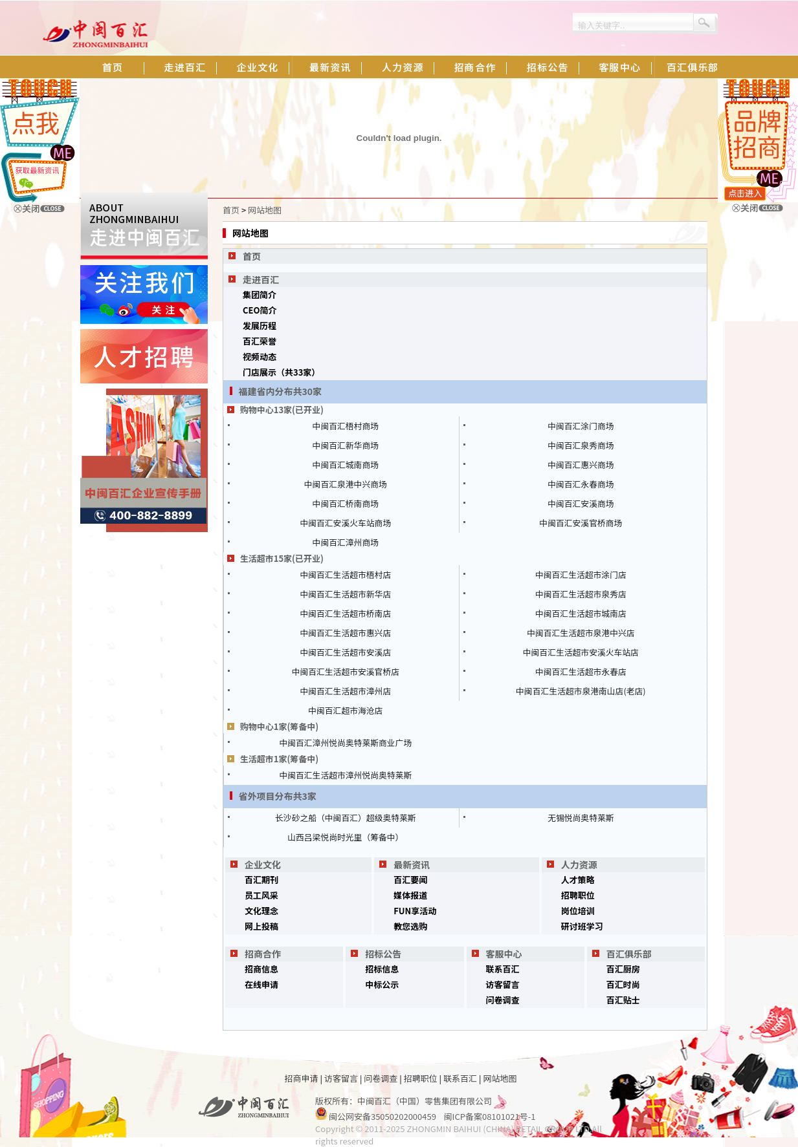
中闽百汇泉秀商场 (581, 445)
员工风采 (261, 895)
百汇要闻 (410, 880)
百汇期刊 (261, 880)
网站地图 (265, 210)
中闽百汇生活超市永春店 (580, 671)
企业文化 (263, 864)
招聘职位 (578, 895)
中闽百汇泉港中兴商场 (345, 484)
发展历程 (259, 325)
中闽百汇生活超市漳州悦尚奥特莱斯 (345, 775)
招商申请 (301, 1078)
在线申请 (261, 984)
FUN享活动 (414, 911)
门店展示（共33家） (281, 372)
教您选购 (410, 926)
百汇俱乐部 (629, 953)
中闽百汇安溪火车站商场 (345, 523)
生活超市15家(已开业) (282, 558)
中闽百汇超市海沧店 (345, 710)
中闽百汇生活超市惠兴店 (345, 633)
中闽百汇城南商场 (346, 464)
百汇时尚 (623, 984)
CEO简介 (260, 310)
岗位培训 (578, 911)
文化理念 (261, 911)
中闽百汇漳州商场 (346, 542)
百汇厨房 (623, 969)
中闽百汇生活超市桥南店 (345, 613)
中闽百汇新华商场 (346, 445)
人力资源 (579, 864)
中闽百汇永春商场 (581, 484)
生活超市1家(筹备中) (279, 759)
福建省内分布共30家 (280, 391)
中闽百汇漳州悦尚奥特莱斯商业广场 (345, 742)
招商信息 (261, 969)
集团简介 (259, 294)
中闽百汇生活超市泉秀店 (580, 594)
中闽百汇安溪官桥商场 (580, 523)
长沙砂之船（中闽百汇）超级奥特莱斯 (345, 817)
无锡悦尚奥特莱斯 (581, 817)
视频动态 (259, 356)
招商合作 (263, 953)
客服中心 (504, 953)
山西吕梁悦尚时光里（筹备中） (345, 837)
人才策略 (578, 880)
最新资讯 (411, 864)
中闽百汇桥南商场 (346, 503)
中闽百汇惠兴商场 (581, 464)
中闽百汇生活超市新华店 (345, 594)
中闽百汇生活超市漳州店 (345, 691)
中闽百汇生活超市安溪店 (345, 652)
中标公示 (382, 984)
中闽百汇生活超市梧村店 (345, 574)
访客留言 (503, 984)
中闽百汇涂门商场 (581, 426)
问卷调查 (503, 1000)
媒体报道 (410, 895)
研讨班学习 (582, 926)
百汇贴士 (623, 1000)
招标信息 (382, 969)
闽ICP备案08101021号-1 (490, 1116)
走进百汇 (261, 279)
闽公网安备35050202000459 (382, 1116)
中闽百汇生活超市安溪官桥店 (345, 671)
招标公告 (383, 953)
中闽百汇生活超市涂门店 (580, 574)
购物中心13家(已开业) (282, 409)
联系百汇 (503, 969)
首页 (231, 210)
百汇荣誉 (259, 341)
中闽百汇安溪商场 (581, 503)
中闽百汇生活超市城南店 (580, 613)
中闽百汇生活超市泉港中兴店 (580, 633)
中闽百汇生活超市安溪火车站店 (581, 652)
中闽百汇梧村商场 (346, 426)
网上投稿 (261, 926)
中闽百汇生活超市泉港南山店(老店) (581, 691)
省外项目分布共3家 (277, 795)
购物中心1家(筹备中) (279, 726)
